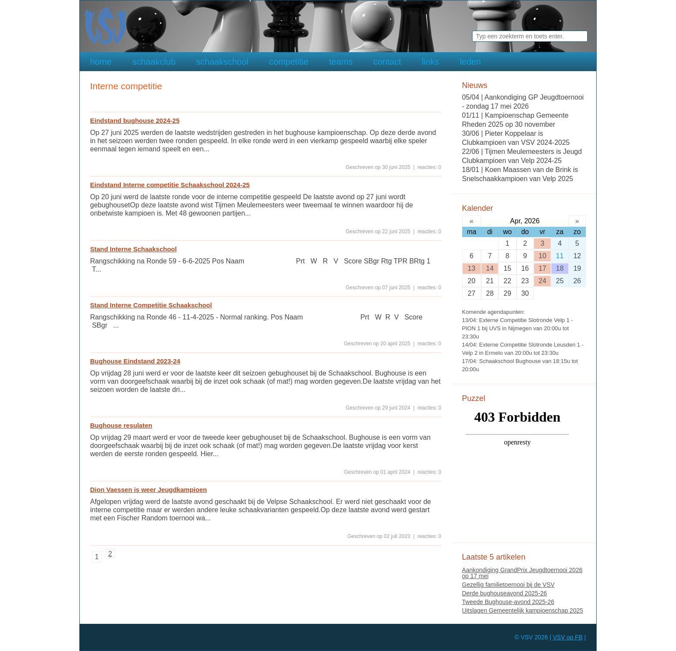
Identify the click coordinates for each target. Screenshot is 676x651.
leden (470, 61)
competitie (288, 61)
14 (490, 268)
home (101, 61)
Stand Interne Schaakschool (133, 249)
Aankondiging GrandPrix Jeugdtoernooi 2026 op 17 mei (522, 572)
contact (387, 61)
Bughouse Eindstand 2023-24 (135, 361)
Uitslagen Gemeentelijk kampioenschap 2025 (522, 610)
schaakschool (222, 61)
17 (542, 268)
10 (542, 256)
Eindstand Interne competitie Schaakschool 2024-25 (170, 184)
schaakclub (153, 61)
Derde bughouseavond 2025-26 (504, 593)
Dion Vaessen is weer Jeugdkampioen (148, 489)
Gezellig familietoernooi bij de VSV (508, 584)
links (430, 61)
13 (472, 268)
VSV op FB (567, 637)
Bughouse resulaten (121, 425)
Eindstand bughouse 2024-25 (135, 120)
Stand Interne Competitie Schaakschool (151, 305)
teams (340, 61)
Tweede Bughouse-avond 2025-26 (508, 601)
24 (542, 281)
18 (560, 268)
